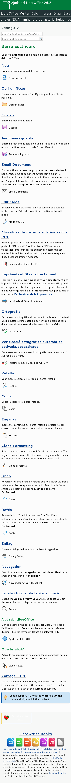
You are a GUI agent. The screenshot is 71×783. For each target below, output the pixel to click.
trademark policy (57, 772)
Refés (6, 509)
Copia (6, 396)
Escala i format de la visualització (30, 593)
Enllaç (6, 543)
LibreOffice (9, 13)
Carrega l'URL (13, 675)
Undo (6, 475)
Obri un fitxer (13, 88)
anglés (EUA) (11, 19)
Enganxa (8, 419)
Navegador (11, 566)
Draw (57, 13)
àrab (39, 19)
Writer (24, 13)
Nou (5, 65)
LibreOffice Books (35, 733)
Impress (45, 13)
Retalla (7, 373)
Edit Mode (10, 201)
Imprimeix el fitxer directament (29, 274)
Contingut (8, 28)
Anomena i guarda (17, 138)
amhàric (28, 19)
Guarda (7, 115)
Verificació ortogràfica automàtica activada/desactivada (32, 344)
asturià (49, 19)
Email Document (16, 164)
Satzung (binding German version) (41, 751)
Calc (34, 13)
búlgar (61, 19)
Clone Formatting (17, 445)
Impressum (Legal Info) (14, 748)
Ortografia (10, 311)
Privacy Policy (35, 748)
